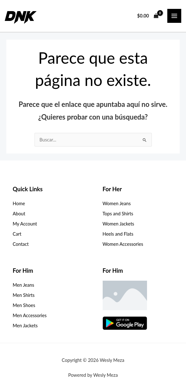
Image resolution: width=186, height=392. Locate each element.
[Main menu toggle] (174, 16)
